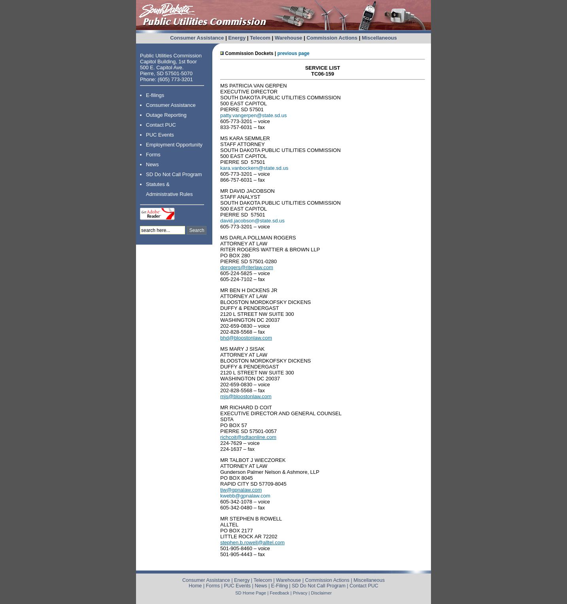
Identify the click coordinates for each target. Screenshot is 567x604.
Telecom (260, 38)
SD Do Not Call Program (174, 174)
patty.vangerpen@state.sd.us (253, 115)
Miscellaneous (379, 38)
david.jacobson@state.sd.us (252, 221)
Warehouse (288, 38)
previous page (293, 53)
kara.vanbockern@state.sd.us (254, 168)
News (152, 164)
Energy (237, 38)
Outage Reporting (166, 115)
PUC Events (160, 135)
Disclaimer (321, 593)
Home (195, 586)
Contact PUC (161, 125)
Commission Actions (331, 38)
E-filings (155, 95)
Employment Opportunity (174, 145)
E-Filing (279, 586)
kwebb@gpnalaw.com (245, 496)
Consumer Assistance (197, 38)
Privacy (300, 593)
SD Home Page (250, 593)
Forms (153, 155)
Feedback (279, 593)
